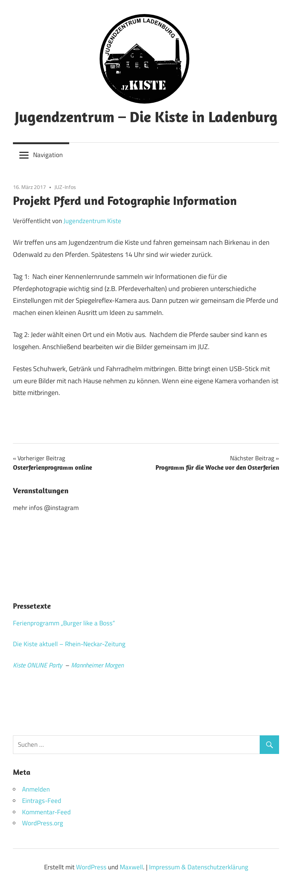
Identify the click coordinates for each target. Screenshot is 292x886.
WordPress (91, 867)
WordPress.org (42, 823)
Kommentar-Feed (46, 812)
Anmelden (36, 789)
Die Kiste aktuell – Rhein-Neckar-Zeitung (69, 644)
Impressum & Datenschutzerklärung (198, 867)
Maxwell (131, 867)
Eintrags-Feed (41, 801)
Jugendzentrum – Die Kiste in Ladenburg (146, 116)
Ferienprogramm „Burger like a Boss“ (64, 623)
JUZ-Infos (65, 187)
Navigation (48, 155)
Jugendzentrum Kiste (92, 221)
